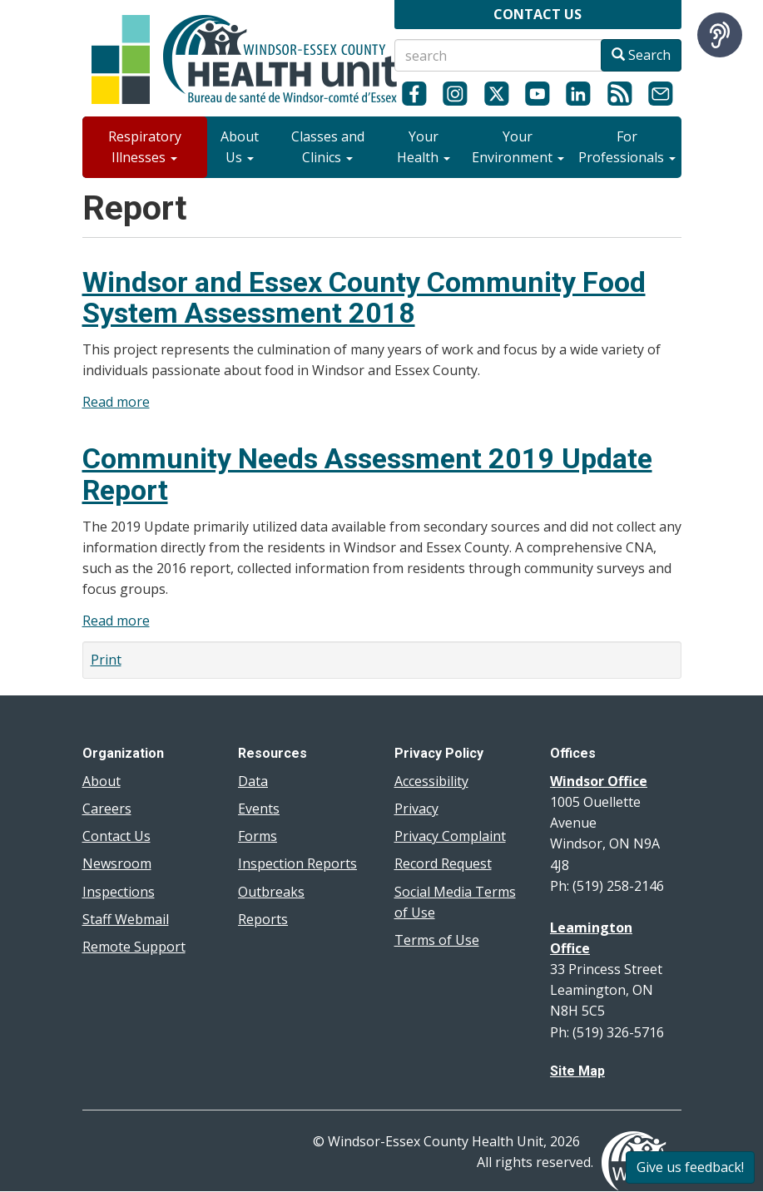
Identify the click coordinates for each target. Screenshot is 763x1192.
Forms (257, 836)
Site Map (577, 1071)
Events (259, 808)
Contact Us (116, 836)
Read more (116, 402)
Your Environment (518, 146)
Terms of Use (436, 940)
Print (106, 659)
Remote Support (134, 946)
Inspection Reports (297, 863)
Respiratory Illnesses (144, 146)
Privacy (416, 808)
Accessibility (431, 781)
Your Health (423, 146)
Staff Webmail (125, 919)
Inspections (118, 892)
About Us (239, 146)
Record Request (443, 863)
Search (641, 55)
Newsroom (116, 863)
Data (253, 781)
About (101, 781)
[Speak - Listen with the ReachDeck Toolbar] (719, 34)
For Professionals (627, 146)
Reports (263, 919)
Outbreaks (271, 892)
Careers (106, 808)
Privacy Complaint (450, 836)
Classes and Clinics (327, 146)
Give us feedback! (690, 1167)
